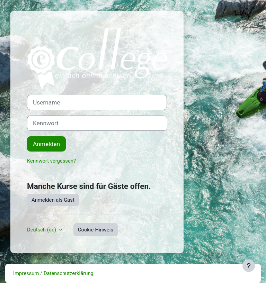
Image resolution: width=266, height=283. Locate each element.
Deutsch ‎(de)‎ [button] (42, 230)
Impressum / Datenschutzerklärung (53, 273)
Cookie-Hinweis (95, 230)
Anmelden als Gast (53, 200)
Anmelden (46, 143)
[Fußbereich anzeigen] (248, 265)
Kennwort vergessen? (51, 161)
